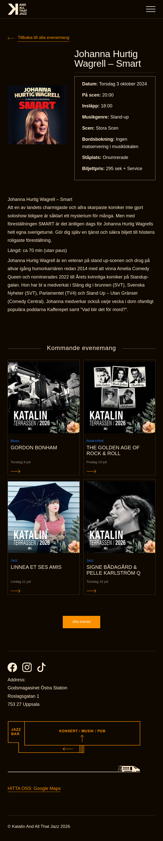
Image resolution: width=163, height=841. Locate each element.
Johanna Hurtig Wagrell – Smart (109, 59)
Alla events (81, 625)
